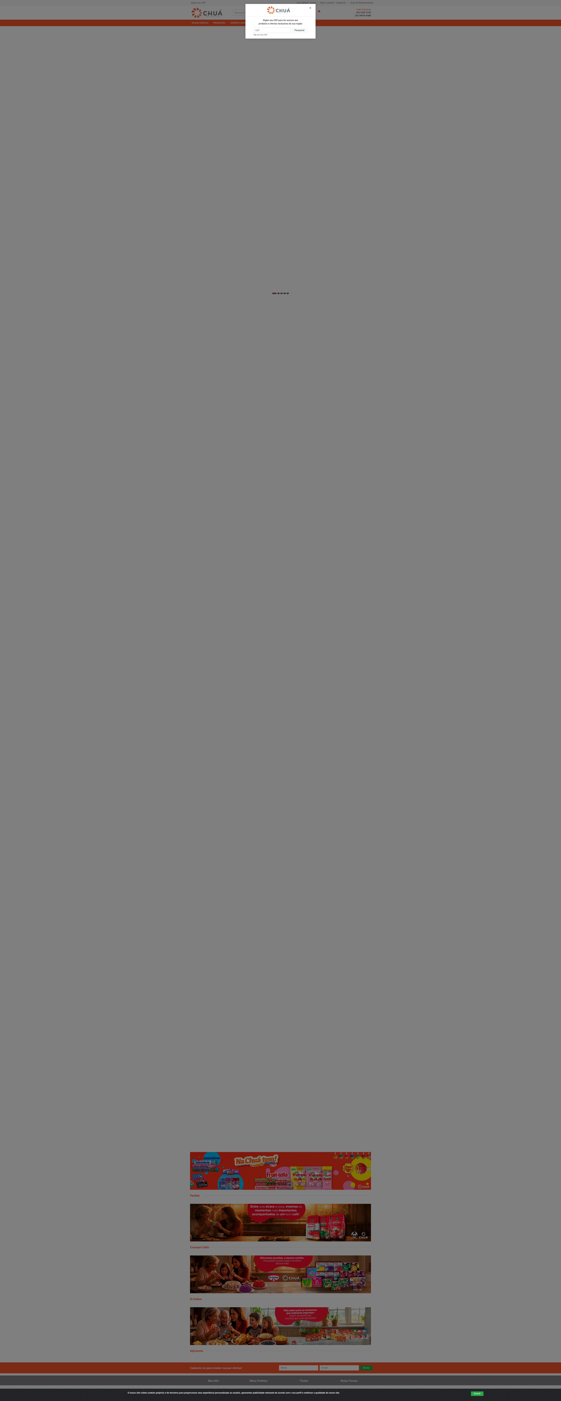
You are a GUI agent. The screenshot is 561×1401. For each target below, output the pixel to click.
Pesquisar (299, 30)
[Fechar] (310, 8)
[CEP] (272, 30)
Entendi (477, 1393)
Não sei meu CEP (260, 35)
